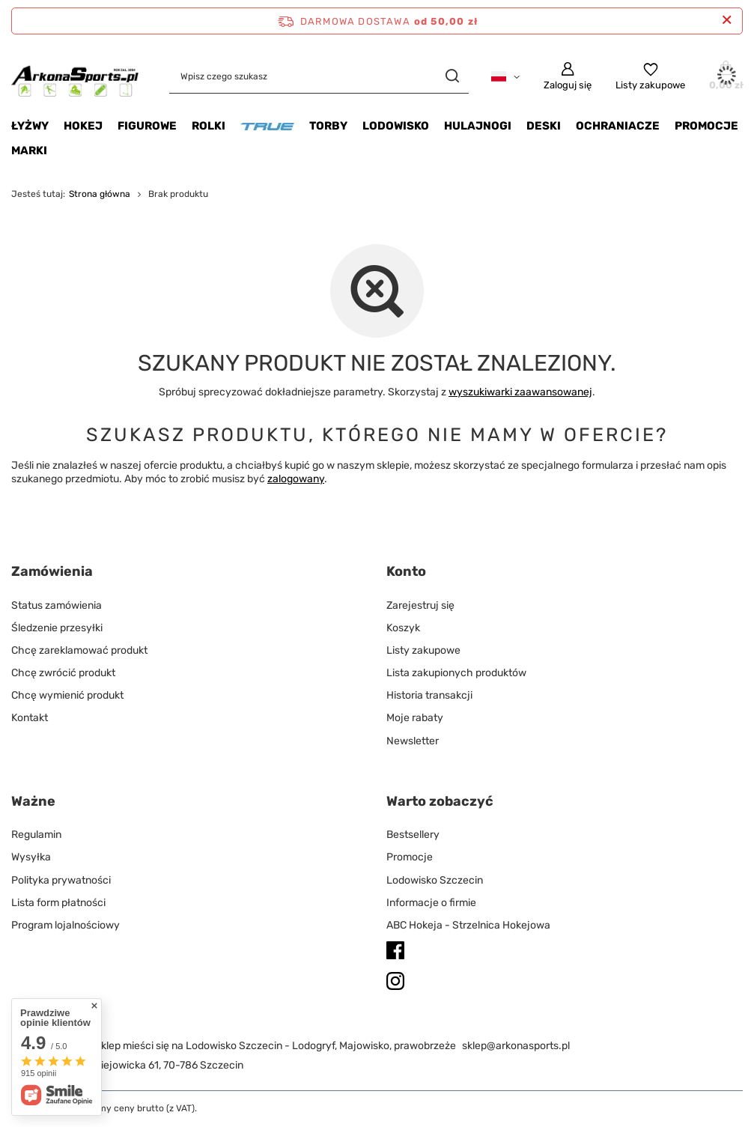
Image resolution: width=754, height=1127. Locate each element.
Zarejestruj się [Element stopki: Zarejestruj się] (420, 605)
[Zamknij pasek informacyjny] (727, 20)
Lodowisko (395, 126)
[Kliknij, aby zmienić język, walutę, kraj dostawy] (505, 75)
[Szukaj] (452, 76)
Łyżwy (30, 126)
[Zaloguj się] (568, 76)
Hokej (83, 126)
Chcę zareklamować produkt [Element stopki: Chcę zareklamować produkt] (79, 650)
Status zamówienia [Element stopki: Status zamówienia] (56, 605)
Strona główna (99, 194)
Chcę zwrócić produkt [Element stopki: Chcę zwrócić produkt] (63, 672)
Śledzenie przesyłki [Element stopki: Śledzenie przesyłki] (57, 628)
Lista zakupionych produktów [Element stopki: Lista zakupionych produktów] (456, 672)
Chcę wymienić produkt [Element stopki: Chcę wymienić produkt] (67, 695)
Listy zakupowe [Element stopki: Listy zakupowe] (423, 650)
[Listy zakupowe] (650, 76)
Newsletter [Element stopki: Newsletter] (412, 741)
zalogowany (295, 479)
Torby (328, 126)
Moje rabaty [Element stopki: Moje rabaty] (414, 717)
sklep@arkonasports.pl (516, 1045)
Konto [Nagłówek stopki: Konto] (406, 571)
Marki (29, 150)
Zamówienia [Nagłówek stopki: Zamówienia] (52, 571)
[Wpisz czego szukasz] (319, 76)
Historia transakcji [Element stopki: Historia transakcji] (429, 695)
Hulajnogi (477, 126)
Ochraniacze (618, 126)
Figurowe (147, 126)
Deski (543, 126)
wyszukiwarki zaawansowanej (520, 392)
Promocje (706, 126)
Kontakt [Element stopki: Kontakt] (29, 717)
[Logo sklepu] (75, 76)
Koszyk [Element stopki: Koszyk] (403, 628)
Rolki (208, 126)
